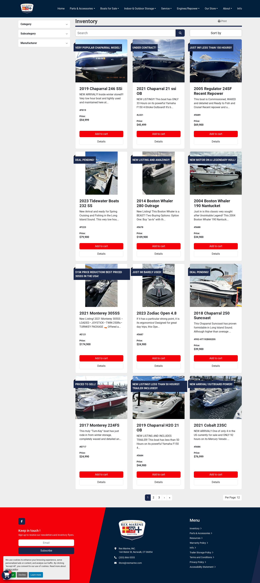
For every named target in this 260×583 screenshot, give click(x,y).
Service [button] (165, 8)
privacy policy (11, 569)
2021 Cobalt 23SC (210, 425)
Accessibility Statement (202, 567)
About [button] (226, 8)
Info (239, 8)
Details (101, 141)
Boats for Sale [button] (108, 8)
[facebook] (21, 521)
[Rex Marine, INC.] (132, 530)
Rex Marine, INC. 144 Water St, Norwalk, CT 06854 (136, 550)
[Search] (125, 33)
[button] (82, 9)
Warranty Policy (198, 543)
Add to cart (101, 133)
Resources (195, 538)
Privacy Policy (197, 562)
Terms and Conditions (201, 557)
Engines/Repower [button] (187, 8)
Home (61, 8)
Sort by (216, 33)
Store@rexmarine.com (130, 563)
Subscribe (46, 550)
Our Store (210, 8)
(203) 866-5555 (127, 557)
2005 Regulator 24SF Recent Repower (213, 91)
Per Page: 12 (232, 497)
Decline (22, 575)
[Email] (46, 542)
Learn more (36, 575)
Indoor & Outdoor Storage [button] (139, 8)
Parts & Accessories (81, 8)
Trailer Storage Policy (200, 552)
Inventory (194, 528)
